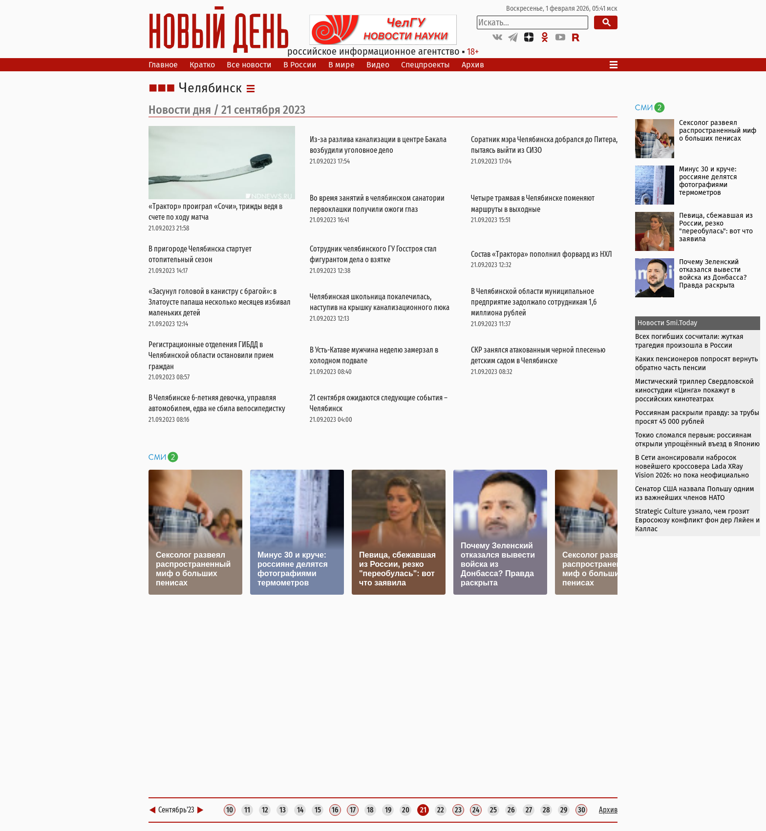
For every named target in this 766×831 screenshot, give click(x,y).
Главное (163, 64)
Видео (377, 64)
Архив (473, 64)
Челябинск (210, 88)
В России (300, 64)
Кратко (202, 64)
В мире (341, 64)
